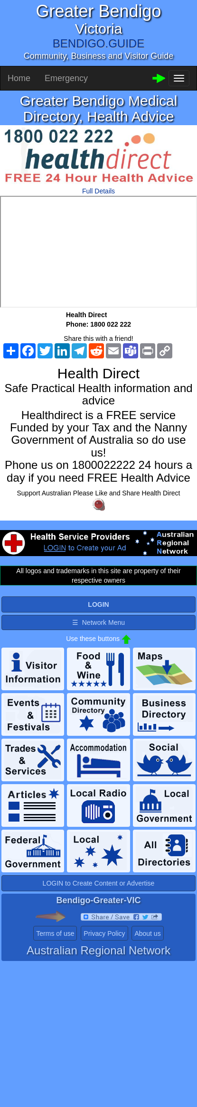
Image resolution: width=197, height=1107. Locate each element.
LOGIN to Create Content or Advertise (99, 883)
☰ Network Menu (98, 622)
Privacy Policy (104, 933)
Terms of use (55, 933)
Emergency (66, 78)
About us (147, 933)
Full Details (98, 191)
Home (19, 78)
